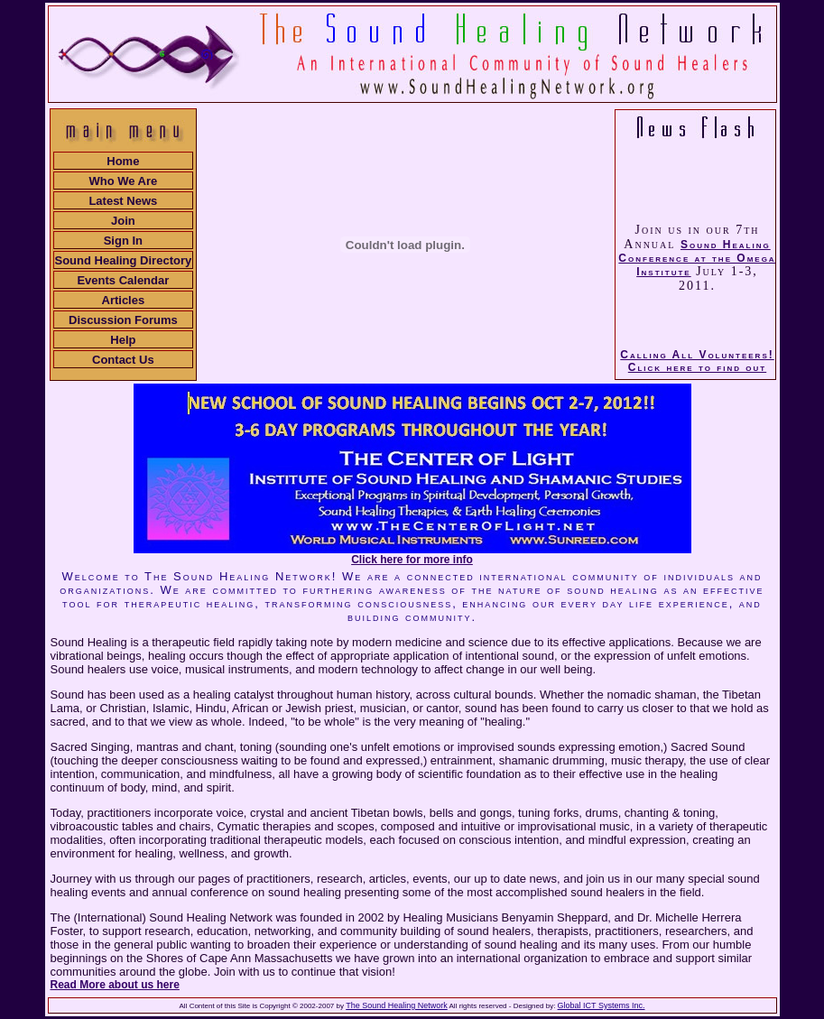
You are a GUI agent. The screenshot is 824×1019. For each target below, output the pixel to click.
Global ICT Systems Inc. (601, 1005)
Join (123, 220)
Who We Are (122, 181)
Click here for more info (412, 559)
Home (122, 161)
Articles (123, 300)
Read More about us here (115, 984)
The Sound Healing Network (397, 1005)
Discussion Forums (123, 320)
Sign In (123, 240)
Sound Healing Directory (123, 260)
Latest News (122, 201)
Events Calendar (123, 280)
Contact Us (123, 359)
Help (122, 340)
